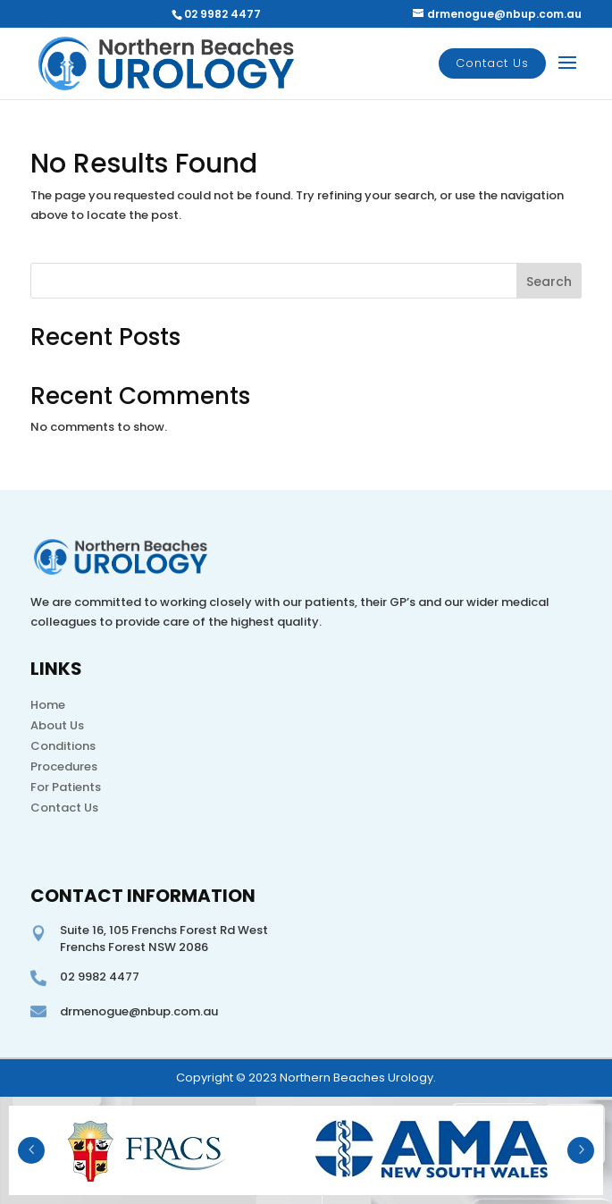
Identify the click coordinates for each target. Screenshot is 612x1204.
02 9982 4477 (222, 13)
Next (580, 1150)
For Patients (65, 787)
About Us (57, 725)
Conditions (63, 745)
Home (47, 704)
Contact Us (492, 63)
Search (549, 281)
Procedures (63, 766)
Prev (31, 1150)
